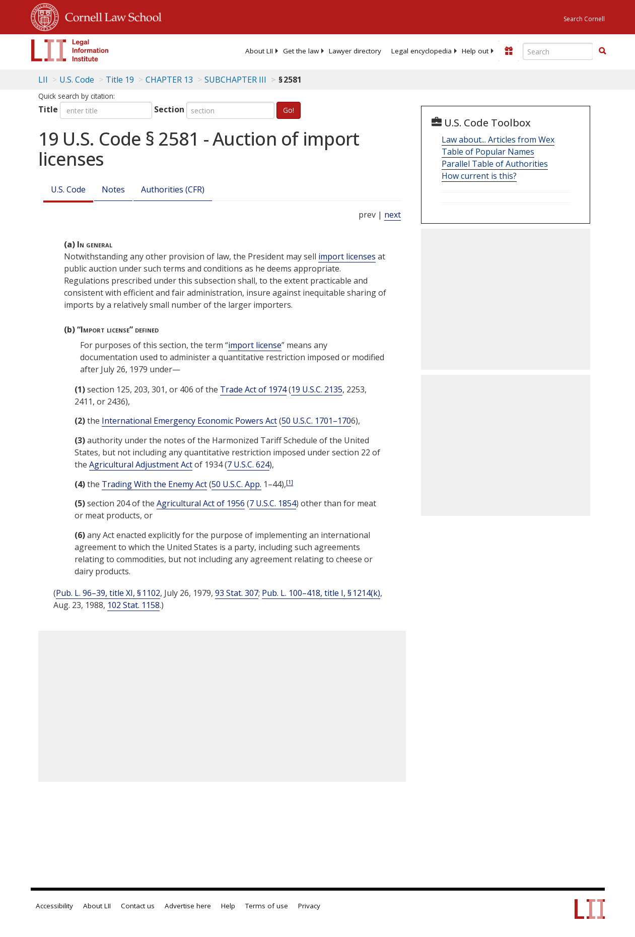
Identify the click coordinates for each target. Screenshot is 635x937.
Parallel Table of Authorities (495, 163)
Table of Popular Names (488, 151)
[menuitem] (259, 51)
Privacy (309, 905)
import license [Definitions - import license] (254, 345)
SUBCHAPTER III (235, 79)
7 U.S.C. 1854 (272, 503)
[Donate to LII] (509, 51)
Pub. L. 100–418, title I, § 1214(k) (321, 592)
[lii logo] (70, 50)
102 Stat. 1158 (133, 605)
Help (228, 905)
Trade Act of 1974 (253, 389)
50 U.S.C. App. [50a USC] (236, 484)
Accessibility (54, 905)
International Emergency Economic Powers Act (189, 420)
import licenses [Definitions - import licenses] (347, 256)
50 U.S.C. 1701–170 (316, 420)
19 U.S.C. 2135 (316, 389)
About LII (259, 50)
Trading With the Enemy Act (154, 484)
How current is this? (479, 175)
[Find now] (602, 51)
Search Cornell (584, 19)
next (392, 214)
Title (48, 109)
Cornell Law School (110, 15)
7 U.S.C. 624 (248, 464)
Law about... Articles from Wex (498, 139)
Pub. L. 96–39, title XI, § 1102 (108, 592)
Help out (475, 50)
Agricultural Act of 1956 (201, 503)
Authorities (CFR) (172, 189)
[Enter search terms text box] (558, 51)
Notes (113, 189)
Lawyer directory (355, 50)
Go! (288, 110)
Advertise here (188, 905)
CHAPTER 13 (169, 79)
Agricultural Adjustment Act (140, 464)
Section (169, 109)
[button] (602, 50)
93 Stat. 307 (236, 592)
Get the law (301, 50)
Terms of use (266, 905)
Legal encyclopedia (421, 50)
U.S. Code (68, 189)
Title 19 (120, 79)
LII (43, 79)
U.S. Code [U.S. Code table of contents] (76, 79)
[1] (289, 482)
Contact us (138, 905)
